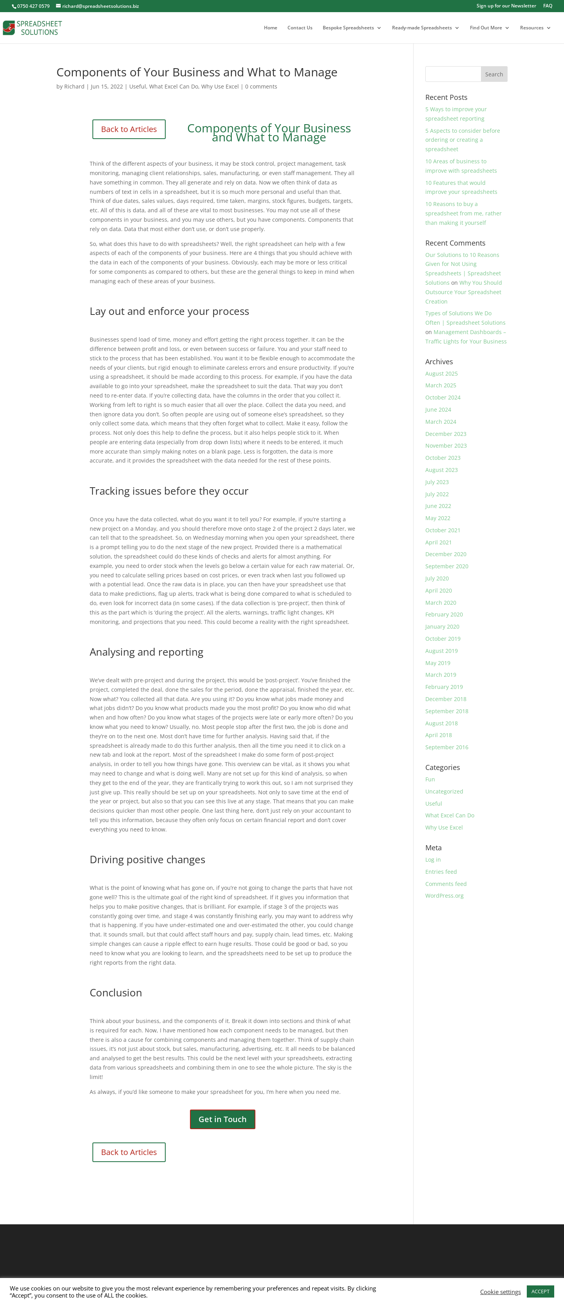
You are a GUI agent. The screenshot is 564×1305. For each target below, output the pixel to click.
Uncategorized (444, 791)
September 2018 (446, 711)
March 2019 (440, 674)
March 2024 (440, 421)
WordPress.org (444, 895)
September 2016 (446, 747)
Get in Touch (223, 1119)
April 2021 (438, 542)
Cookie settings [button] (500, 1291)
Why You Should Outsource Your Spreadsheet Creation (463, 292)
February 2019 (444, 686)
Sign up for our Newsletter (506, 6)
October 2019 (443, 638)
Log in (433, 859)
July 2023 (437, 482)
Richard (74, 86)
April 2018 (438, 735)
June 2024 (438, 409)
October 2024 (443, 397)
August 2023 (441, 470)
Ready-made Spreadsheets (422, 28)
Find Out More (486, 28)
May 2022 (437, 518)
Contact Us (300, 28)
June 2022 (438, 506)
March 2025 (440, 385)
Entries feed (441, 871)
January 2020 (442, 626)
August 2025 (441, 373)
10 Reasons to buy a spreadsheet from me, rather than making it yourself (463, 213)
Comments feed (446, 883)
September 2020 (446, 566)
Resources (532, 28)
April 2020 (438, 590)
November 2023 (446, 445)
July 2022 (437, 494)
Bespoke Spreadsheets (348, 28)
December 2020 (445, 554)
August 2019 (441, 650)
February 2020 (444, 614)
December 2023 (445, 433)
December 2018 (445, 699)
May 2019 (437, 663)
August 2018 (441, 723)
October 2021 (443, 530)
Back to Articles (129, 129)
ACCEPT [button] (540, 1291)
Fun (430, 779)
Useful (137, 86)
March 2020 (440, 602)
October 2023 (443, 457)
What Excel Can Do (173, 86)
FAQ (547, 6)
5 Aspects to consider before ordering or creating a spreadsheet (462, 140)
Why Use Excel (220, 86)
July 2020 (437, 578)
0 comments (261, 86)
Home (270, 28)
